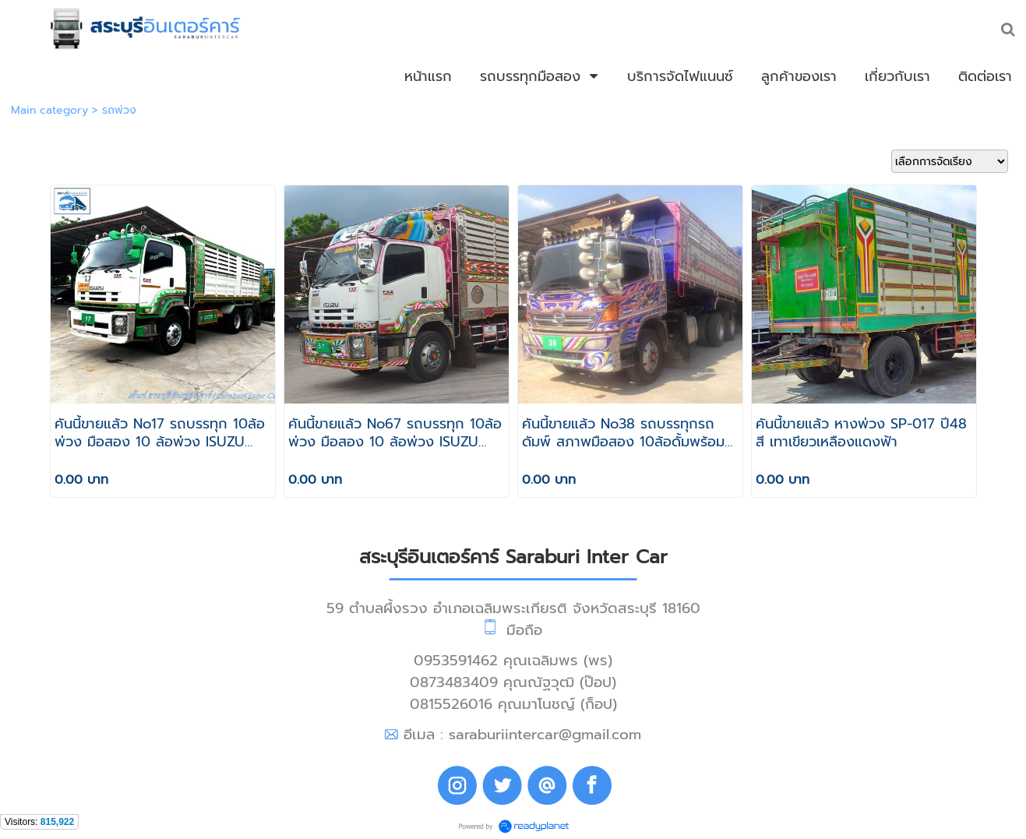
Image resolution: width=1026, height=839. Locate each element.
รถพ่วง (119, 110)
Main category (49, 110)
